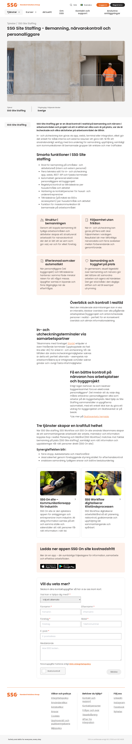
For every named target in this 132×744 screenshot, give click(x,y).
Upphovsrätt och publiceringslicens (60, 722)
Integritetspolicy (59, 698)
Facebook (119, 707)
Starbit (71, 343)
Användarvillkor (59, 702)
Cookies (55, 715)
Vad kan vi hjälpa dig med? (55, 594)
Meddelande (47, 643)
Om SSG (61, 12)
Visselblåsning (89, 714)
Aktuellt (47, 12)
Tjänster (11, 23)
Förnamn (46, 606)
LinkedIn (118, 698)
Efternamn (88, 606)
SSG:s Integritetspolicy (80, 664)
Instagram (119, 702)
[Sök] (73, 5)
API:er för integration (88, 721)
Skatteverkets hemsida (96, 416)
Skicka (113, 671)
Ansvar (54, 711)
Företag (45, 618)
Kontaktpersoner (91, 705)
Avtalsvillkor (57, 707)
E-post (44, 631)
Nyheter (118, 711)
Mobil (84, 618)
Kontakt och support (83, 12)
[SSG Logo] (37, 5)
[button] (103, 5)
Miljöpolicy (56, 728)
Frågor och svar (90, 710)
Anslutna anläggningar (112, 12)
